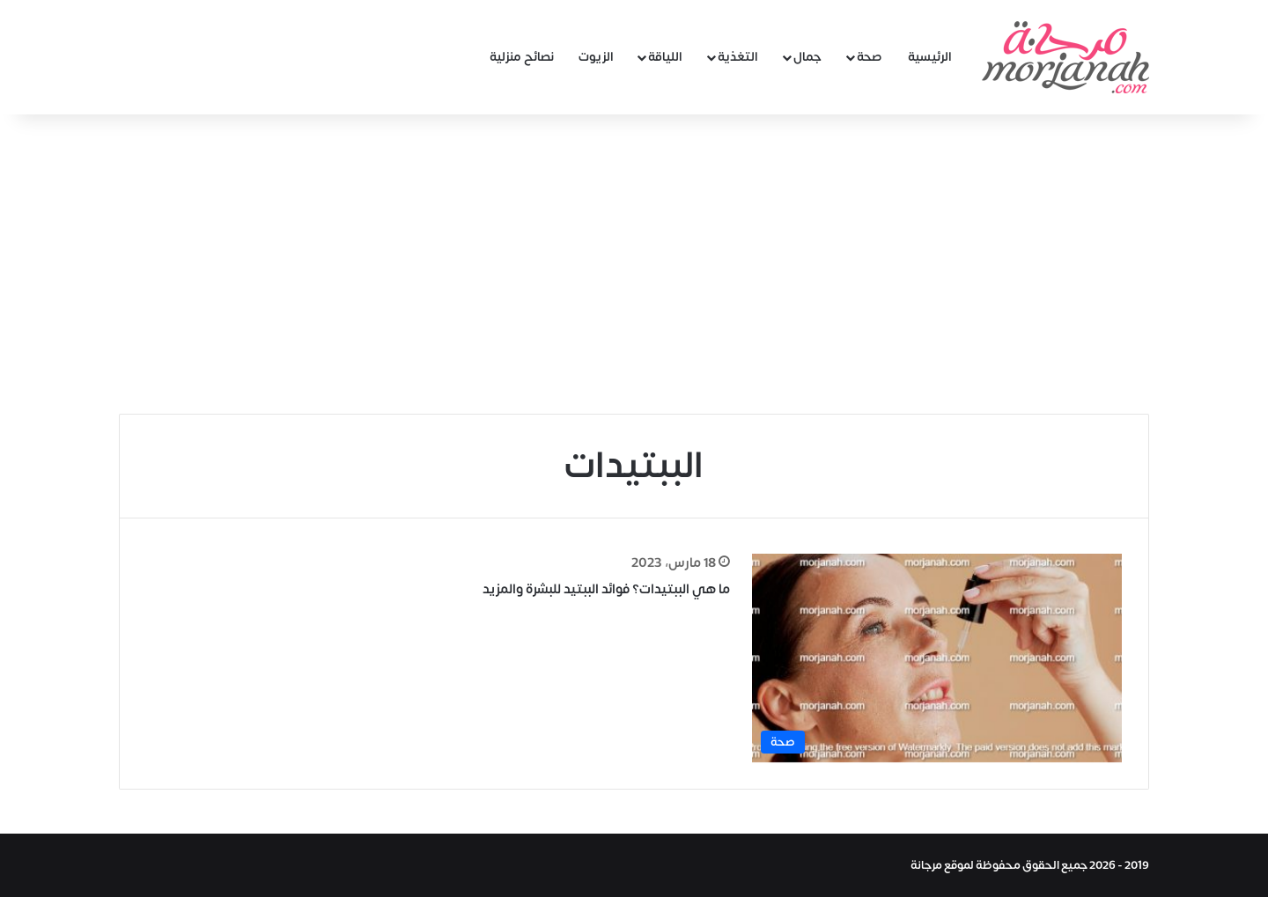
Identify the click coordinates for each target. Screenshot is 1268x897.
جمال (807, 57)
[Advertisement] (634, 264)
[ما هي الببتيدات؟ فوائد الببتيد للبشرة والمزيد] (937, 658)
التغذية (738, 57)
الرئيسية (930, 57)
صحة (869, 57)
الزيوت (596, 57)
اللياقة (665, 57)
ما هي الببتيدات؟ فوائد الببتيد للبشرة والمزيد (606, 589)
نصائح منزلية (522, 57)
